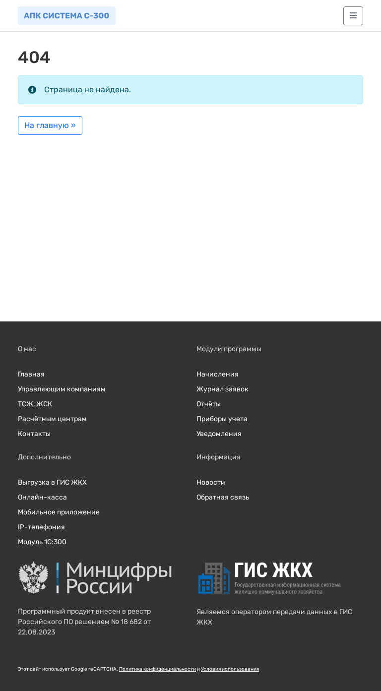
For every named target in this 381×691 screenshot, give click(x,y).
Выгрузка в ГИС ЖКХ (52, 482)
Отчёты (208, 404)
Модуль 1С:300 (42, 542)
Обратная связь (222, 497)
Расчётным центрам (52, 419)
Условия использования (230, 669)
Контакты (34, 434)
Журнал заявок (222, 389)
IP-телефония (41, 527)
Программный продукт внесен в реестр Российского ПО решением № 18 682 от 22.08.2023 (84, 621)
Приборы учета (222, 419)
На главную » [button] (50, 125)
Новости (210, 482)
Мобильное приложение (59, 512)
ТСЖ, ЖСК (35, 404)
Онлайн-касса (42, 497)
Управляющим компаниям (62, 389)
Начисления (217, 374)
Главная (31, 374)
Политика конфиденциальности (157, 669)
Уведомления (219, 434)
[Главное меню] (353, 15)
